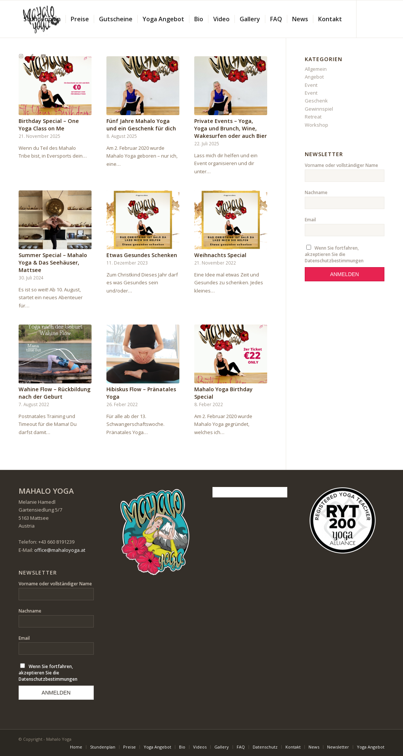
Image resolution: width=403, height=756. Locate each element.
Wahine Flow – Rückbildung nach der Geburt (54, 393)
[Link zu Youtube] (43, 55)
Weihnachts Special (220, 255)
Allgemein (316, 69)
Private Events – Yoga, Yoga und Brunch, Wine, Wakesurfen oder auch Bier (230, 128)
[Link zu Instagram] (20, 55)
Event (311, 85)
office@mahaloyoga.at (59, 550)
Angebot (314, 76)
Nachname (316, 192)
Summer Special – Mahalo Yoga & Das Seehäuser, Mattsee (53, 262)
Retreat (313, 116)
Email (310, 219)
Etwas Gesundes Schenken (141, 255)
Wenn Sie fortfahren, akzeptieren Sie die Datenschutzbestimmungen (334, 254)
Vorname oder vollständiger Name (341, 165)
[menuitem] (42, 19)
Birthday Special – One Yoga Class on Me (49, 124)
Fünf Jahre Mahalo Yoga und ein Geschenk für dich (141, 124)
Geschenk (316, 100)
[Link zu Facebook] (32, 55)
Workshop (316, 124)
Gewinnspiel (319, 108)
